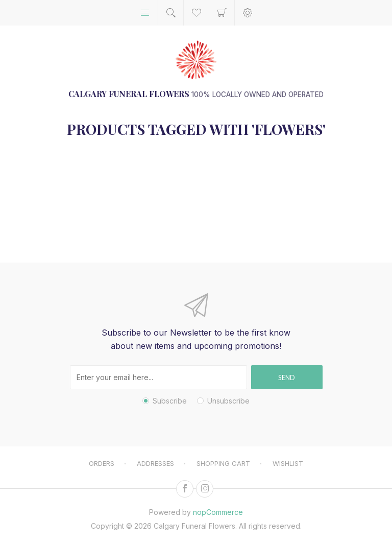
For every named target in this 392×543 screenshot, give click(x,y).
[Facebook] (184, 489)
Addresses (155, 463)
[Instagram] (204, 489)
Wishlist (288, 463)
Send (286, 377)
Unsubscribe (228, 400)
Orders (101, 463)
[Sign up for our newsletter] (158, 377)
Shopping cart (221, 13)
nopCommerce (218, 512)
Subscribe (170, 400)
